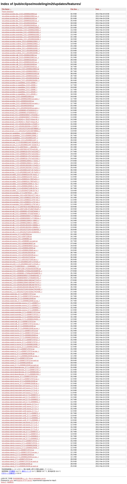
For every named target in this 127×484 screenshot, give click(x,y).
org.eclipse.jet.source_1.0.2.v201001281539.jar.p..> (20, 255)
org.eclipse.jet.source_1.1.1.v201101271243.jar (18, 257)
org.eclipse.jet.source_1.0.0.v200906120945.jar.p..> (20, 250)
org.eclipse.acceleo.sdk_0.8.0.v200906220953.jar (19, 55)
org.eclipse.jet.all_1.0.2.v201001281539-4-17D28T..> (20, 124)
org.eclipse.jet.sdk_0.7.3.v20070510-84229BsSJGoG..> (21, 207)
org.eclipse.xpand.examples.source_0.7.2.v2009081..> (21, 308)
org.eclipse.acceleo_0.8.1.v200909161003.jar (18, 101)
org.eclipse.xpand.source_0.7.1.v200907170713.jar (20, 331)
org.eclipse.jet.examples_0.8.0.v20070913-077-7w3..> (21, 195)
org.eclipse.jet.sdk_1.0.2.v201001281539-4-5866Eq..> (21, 225)
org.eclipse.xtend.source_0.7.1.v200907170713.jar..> (20, 379)
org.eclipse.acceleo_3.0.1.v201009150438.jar (18, 106)
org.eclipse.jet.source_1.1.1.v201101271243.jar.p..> (20, 259)
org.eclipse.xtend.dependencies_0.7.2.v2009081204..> (21, 372)
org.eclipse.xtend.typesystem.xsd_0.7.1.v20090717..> (21, 432)
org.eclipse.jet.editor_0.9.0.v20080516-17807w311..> (20, 179)
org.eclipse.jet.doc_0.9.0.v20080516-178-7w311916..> (21, 156)
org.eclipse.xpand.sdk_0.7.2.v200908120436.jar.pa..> (21, 328)
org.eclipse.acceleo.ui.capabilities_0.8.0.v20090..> (19, 83)
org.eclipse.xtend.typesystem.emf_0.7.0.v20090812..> (21, 399)
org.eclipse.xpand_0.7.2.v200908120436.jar (17, 363)
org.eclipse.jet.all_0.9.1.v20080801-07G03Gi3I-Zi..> (20, 110)
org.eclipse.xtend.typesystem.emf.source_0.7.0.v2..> (20, 386)
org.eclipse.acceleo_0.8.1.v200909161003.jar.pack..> (20, 103)
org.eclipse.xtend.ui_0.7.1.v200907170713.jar (18, 450)
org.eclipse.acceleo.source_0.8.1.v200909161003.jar (20, 73)
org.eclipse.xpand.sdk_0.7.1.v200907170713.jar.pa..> (21, 324)
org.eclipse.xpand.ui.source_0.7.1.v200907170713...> (21, 340)
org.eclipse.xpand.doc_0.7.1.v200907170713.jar (19, 294)
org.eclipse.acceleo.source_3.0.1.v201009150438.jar (20, 78)
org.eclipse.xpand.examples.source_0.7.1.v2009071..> (21, 303)
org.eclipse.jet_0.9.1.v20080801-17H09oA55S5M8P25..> (22, 271)
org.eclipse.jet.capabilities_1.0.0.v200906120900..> (20, 133)
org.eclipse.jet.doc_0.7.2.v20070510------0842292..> (20, 147)
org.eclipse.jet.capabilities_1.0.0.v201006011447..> (20, 138)
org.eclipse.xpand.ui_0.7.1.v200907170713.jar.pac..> (20, 351)
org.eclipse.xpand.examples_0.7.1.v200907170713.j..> (21, 314)
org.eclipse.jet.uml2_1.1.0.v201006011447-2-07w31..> (21, 262)
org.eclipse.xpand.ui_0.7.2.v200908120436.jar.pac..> (20, 356)
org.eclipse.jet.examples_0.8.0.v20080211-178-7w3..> (21, 202)
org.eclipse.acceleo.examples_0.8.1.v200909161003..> (21, 32)
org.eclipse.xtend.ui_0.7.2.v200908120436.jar (18, 454)
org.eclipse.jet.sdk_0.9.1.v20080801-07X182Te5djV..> (21, 211)
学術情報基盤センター (21, 478)
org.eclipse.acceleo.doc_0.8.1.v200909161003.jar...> (20, 21)
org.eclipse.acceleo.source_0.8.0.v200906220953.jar (20, 69)
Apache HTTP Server (24, 480)
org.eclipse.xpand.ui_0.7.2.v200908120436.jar (18, 354)
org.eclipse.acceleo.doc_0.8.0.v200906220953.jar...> (20, 16)
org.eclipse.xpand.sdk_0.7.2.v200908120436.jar (19, 326)
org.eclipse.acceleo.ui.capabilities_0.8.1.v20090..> (19, 87)
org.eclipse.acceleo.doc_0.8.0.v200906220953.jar (19, 14)
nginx (11, 480)
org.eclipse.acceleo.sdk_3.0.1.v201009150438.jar (19, 64)
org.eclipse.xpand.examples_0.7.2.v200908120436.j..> (21, 319)
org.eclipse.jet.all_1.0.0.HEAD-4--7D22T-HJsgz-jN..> (20, 119)
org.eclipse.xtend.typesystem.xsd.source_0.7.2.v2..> (20, 427)
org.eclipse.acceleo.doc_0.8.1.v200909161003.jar (19, 18)
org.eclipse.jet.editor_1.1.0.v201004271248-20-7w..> (20, 188)
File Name (5, 9)
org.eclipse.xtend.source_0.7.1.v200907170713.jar (20, 376)
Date (97, 9)
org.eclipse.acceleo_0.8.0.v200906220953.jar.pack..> (20, 99)
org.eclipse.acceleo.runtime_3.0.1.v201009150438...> (21, 50)
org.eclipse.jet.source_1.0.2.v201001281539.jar (18, 252)
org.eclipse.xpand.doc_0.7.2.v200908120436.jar (19, 298)
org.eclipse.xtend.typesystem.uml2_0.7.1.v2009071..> (21, 413)
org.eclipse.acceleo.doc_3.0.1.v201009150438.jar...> (20, 25)
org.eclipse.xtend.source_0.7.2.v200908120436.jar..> (20, 383)
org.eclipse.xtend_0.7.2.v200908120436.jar (17, 464)
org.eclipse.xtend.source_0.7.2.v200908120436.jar (20, 381)
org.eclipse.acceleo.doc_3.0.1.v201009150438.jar (19, 23)
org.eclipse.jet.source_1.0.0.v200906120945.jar (18, 248)
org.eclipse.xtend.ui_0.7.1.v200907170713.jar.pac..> (20, 452)
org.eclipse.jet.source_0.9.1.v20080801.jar (17, 239)
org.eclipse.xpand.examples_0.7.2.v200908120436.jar (21, 317)
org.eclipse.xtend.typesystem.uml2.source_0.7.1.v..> (20, 404)
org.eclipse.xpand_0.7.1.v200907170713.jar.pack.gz (20, 360)
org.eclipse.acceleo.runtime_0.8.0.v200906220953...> (21, 41)
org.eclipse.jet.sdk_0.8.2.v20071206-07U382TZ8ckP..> (21, 209)
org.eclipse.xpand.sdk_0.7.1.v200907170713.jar (19, 321)
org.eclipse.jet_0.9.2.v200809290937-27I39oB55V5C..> (21, 275)
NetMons (10, 482)
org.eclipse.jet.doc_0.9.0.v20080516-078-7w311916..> (21, 151)
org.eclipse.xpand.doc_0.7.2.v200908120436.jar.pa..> (21, 301)
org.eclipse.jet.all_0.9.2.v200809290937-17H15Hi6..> (20, 115)
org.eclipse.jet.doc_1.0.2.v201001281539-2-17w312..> (21, 165)
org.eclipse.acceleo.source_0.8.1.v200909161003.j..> (20, 76)
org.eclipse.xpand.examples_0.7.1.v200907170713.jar (21, 312)
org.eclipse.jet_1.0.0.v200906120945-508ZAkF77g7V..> (21, 280)
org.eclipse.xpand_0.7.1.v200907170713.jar (17, 358)
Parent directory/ (7, 11)
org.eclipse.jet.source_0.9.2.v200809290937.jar (18, 243)
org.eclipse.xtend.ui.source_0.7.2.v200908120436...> (20, 445)
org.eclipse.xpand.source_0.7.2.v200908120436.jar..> (21, 337)
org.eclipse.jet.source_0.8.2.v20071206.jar (17, 236)
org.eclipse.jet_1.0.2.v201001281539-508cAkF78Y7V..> (21, 285)
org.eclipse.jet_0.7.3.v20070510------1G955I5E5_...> (20, 266)
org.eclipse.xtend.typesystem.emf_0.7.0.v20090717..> (21, 395)
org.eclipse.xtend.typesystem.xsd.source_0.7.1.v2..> (20, 422)
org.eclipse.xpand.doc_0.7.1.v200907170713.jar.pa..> (21, 296)
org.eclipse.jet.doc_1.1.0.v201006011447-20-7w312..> (21, 170)
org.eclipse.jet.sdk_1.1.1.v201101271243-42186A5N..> (21, 229)
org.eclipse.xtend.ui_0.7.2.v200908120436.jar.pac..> (20, 457)
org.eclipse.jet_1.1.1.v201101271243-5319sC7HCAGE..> (22, 289)
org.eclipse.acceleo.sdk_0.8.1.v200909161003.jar (19, 60)
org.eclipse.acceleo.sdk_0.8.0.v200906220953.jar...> (20, 57)
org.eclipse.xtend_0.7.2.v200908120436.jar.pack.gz (20, 466)
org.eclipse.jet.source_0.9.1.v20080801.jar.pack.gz (20, 241)
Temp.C (3, 482)
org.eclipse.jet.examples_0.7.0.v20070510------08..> (20, 193)
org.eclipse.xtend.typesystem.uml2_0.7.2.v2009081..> (21, 418)
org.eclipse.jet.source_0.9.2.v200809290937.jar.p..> (20, 246)
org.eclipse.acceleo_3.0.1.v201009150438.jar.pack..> (20, 108)
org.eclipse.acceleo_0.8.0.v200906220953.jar (18, 96)
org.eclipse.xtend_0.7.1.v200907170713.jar (17, 459)
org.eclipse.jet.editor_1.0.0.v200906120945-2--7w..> (20, 184)
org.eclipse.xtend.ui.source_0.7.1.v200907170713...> (20, 441)
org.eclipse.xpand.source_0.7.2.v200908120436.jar (20, 335)
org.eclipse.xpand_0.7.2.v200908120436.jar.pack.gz (20, 365)
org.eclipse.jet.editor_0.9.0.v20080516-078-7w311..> (20, 174)
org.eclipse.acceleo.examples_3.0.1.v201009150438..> (21, 37)
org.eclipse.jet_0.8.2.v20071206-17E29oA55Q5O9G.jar (21, 269)
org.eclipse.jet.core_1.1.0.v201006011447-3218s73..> (21, 142)
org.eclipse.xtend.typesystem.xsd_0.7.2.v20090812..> (21, 436)
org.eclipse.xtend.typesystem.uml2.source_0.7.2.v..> (20, 409)
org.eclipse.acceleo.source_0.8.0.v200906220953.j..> (20, 71)
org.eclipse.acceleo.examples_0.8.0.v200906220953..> (21, 28)
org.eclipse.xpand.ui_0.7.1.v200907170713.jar (18, 349)
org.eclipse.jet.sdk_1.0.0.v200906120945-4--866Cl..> (20, 220)
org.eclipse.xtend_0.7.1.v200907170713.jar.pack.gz (20, 461)
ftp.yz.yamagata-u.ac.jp (37, 478)
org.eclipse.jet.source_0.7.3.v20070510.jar (17, 234)
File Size (74, 9)
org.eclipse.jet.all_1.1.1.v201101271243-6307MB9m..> (21, 128)
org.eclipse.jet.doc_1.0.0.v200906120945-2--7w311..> (21, 161)
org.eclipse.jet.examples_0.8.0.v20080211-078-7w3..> (21, 197)
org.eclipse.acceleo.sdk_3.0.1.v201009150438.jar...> (20, 67)
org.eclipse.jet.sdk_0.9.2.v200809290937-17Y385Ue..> (21, 216)
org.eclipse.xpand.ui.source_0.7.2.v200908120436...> (21, 344)
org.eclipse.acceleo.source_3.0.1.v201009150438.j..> (20, 80)
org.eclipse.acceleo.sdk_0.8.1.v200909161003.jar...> (20, 62)
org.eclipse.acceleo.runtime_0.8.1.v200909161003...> (21, 46)
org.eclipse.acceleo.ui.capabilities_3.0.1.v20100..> (19, 92)
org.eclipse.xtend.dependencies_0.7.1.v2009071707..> (21, 367)
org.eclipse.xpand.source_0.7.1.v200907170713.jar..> (21, 333)
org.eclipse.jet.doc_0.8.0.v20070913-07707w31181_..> (21, 149)
